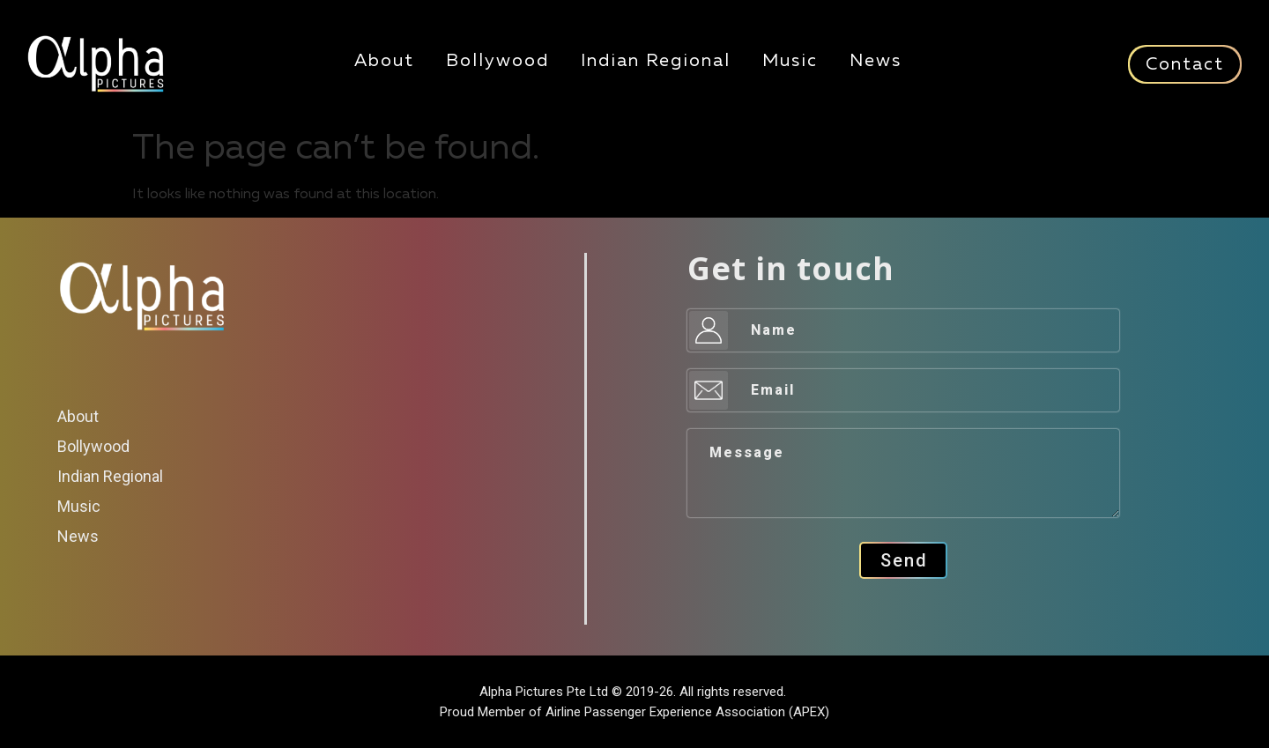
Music (790, 61)
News (876, 61)
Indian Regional (656, 61)
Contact (1185, 64)
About (384, 61)
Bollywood (497, 61)
